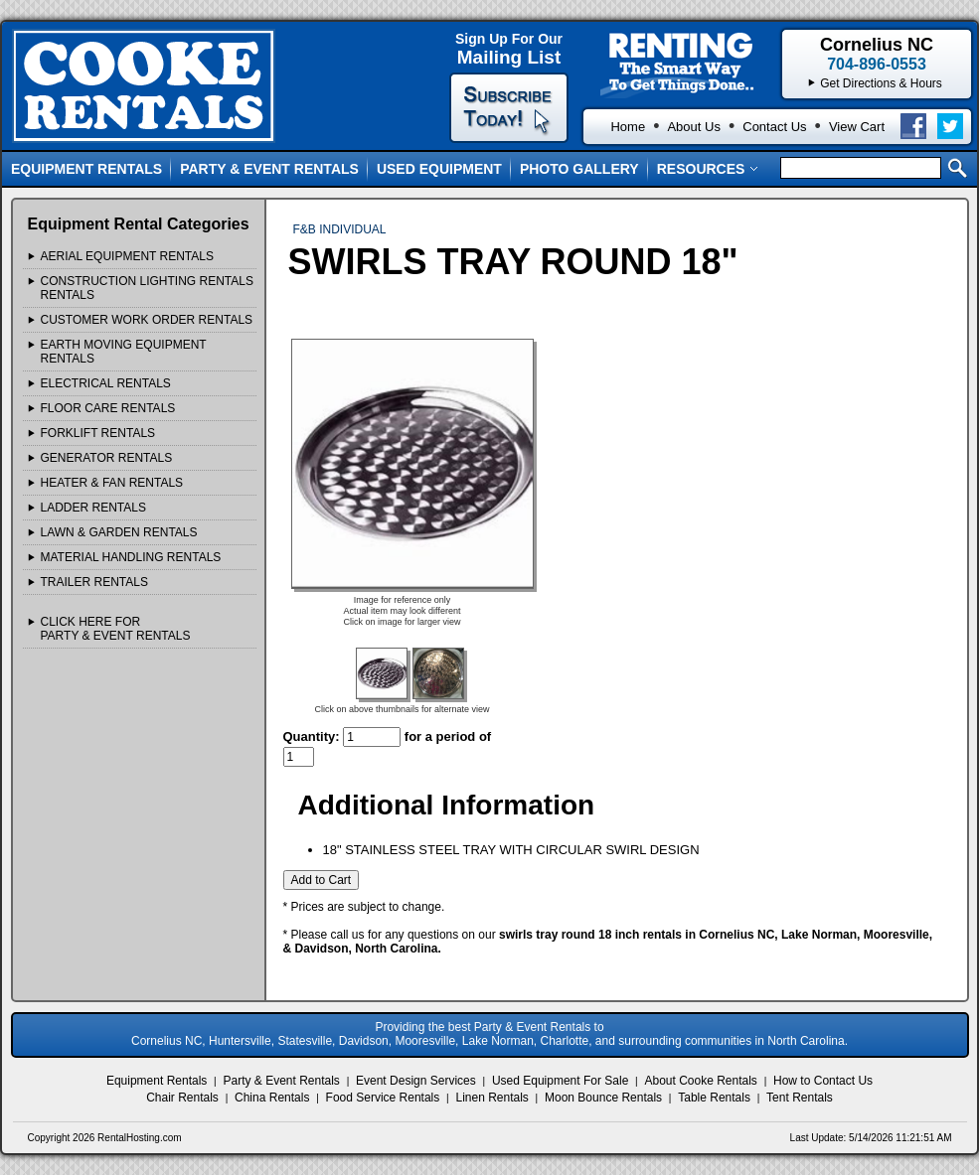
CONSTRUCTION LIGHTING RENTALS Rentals (147, 288)
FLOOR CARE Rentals (108, 408)
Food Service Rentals (383, 1097)
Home (627, 126)
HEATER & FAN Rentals (112, 483)
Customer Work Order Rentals (147, 320)
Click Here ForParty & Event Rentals (116, 629)
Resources (708, 169)
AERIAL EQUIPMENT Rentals (128, 256)
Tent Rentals (799, 1097)
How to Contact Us (823, 1081)
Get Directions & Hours (881, 83)
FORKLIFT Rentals (98, 433)
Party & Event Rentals (269, 169)
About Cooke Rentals (700, 1081)
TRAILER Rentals (94, 582)
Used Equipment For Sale (560, 1081)
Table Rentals (714, 1097)
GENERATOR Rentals (107, 458)
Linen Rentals (491, 1097)
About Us (693, 126)
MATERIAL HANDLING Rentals (131, 557)
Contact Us (774, 126)
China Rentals (272, 1097)
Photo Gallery (579, 169)
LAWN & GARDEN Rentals (119, 532)
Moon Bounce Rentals (603, 1097)
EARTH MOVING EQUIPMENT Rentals (124, 352)
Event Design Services (416, 1081)
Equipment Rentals (86, 169)
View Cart (857, 126)
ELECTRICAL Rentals (106, 383)
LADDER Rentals (93, 507)
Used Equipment (439, 169)
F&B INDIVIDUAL (340, 229)
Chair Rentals (182, 1097)
